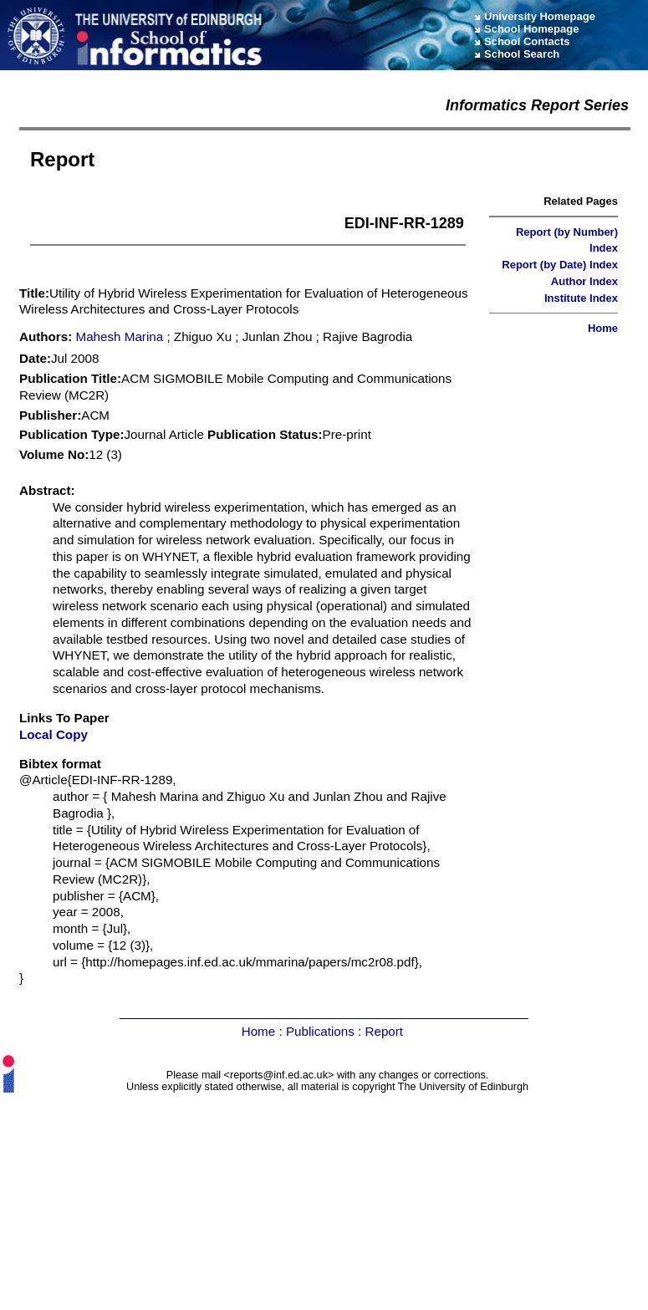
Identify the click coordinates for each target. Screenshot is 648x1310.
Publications (320, 1031)
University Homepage (539, 16)
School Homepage (531, 29)
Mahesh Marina (120, 336)
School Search (521, 54)
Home (603, 328)
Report (384, 1031)
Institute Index (581, 298)
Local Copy (53, 734)
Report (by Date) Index (560, 264)
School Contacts (527, 41)
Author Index (584, 281)
